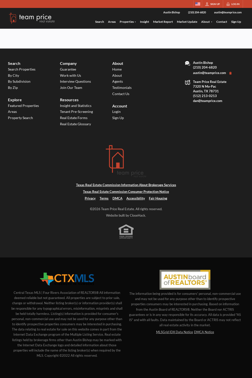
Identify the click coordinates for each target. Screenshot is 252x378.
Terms (104, 198)
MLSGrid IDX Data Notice (174, 332)
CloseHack (137, 215)
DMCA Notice (204, 332)
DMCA (117, 198)
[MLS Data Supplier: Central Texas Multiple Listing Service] (67, 279)
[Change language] (197, 3)
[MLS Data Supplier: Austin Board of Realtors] (185, 279)
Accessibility (135, 198)
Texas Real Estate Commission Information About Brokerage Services (126, 185)
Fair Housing (158, 198)
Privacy (90, 198)
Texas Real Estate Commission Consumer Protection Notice (126, 192)
